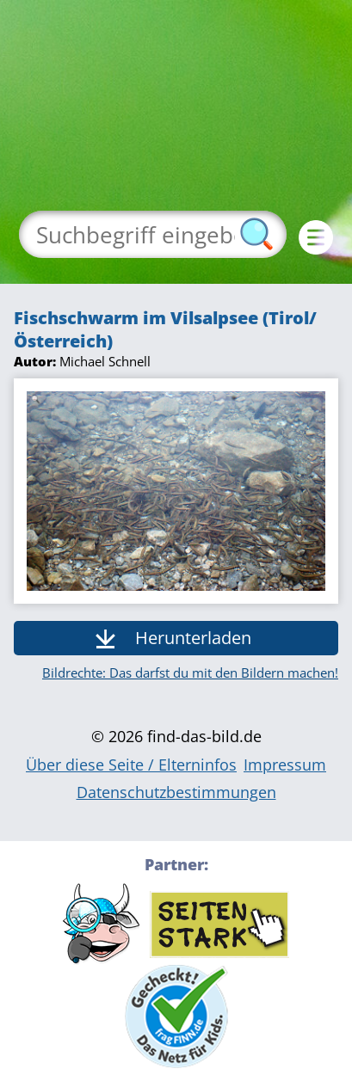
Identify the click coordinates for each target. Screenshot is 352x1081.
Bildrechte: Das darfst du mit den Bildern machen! (190, 672)
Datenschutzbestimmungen (176, 792)
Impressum (285, 764)
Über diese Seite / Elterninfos (131, 764)
